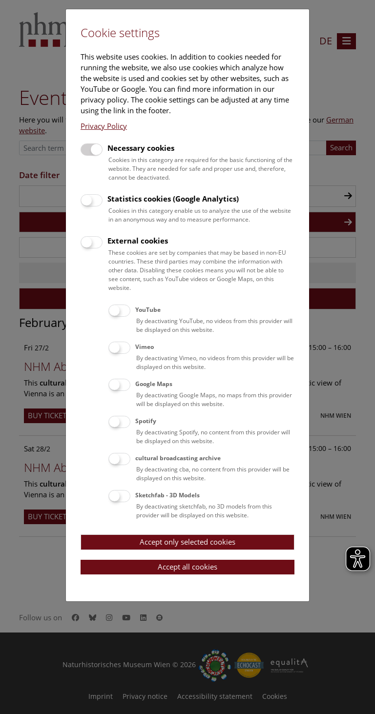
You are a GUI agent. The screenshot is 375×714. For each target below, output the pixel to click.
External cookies (137, 240)
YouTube (148, 310)
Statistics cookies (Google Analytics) (173, 199)
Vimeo (144, 347)
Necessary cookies (140, 148)
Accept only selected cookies (187, 542)
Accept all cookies (187, 566)
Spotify (145, 421)
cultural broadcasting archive (178, 458)
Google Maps (153, 384)
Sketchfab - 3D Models (167, 495)
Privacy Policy (104, 126)
